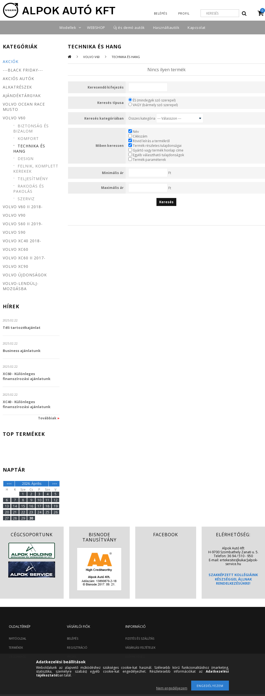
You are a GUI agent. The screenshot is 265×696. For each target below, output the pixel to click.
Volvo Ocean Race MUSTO (24, 106)
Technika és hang (29, 148)
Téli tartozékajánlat (21, 327)
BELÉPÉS (72, 638)
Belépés (160, 13)
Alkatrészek (17, 87)
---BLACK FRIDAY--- (23, 70)
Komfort (28, 138)
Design (26, 158)
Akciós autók (18, 78)
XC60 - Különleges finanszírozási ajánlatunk (26, 376)
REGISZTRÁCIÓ (77, 648)
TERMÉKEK (16, 648)
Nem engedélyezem (171, 688)
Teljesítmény (33, 178)
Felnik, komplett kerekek (35, 168)
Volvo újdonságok (25, 274)
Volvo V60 (91, 57)
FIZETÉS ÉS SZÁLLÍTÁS (139, 638)
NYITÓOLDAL (17, 638)
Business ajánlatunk (21, 350)
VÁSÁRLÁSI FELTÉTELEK (140, 648)
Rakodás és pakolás (28, 188)
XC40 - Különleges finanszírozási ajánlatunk (26, 404)
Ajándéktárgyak (22, 95)
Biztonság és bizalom (31, 128)
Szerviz (26, 198)
